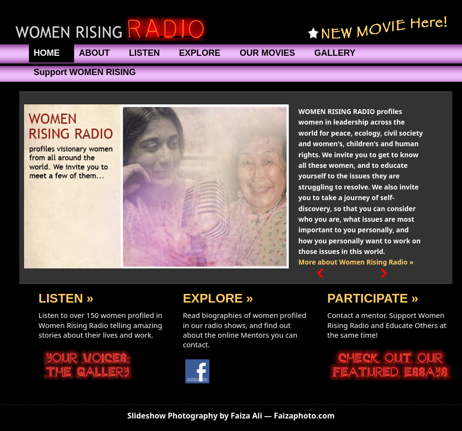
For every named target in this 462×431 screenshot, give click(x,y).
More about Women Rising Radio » (355, 261)
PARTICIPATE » (372, 298)
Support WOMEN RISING (85, 72)
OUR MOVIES (267, 53)
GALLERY (334, 53)
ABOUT (94, 53)
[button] (320, 186)
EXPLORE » (218, 298)
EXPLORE (199, 53)
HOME (47, 53)
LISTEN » (65, 298)
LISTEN (144, 53)
